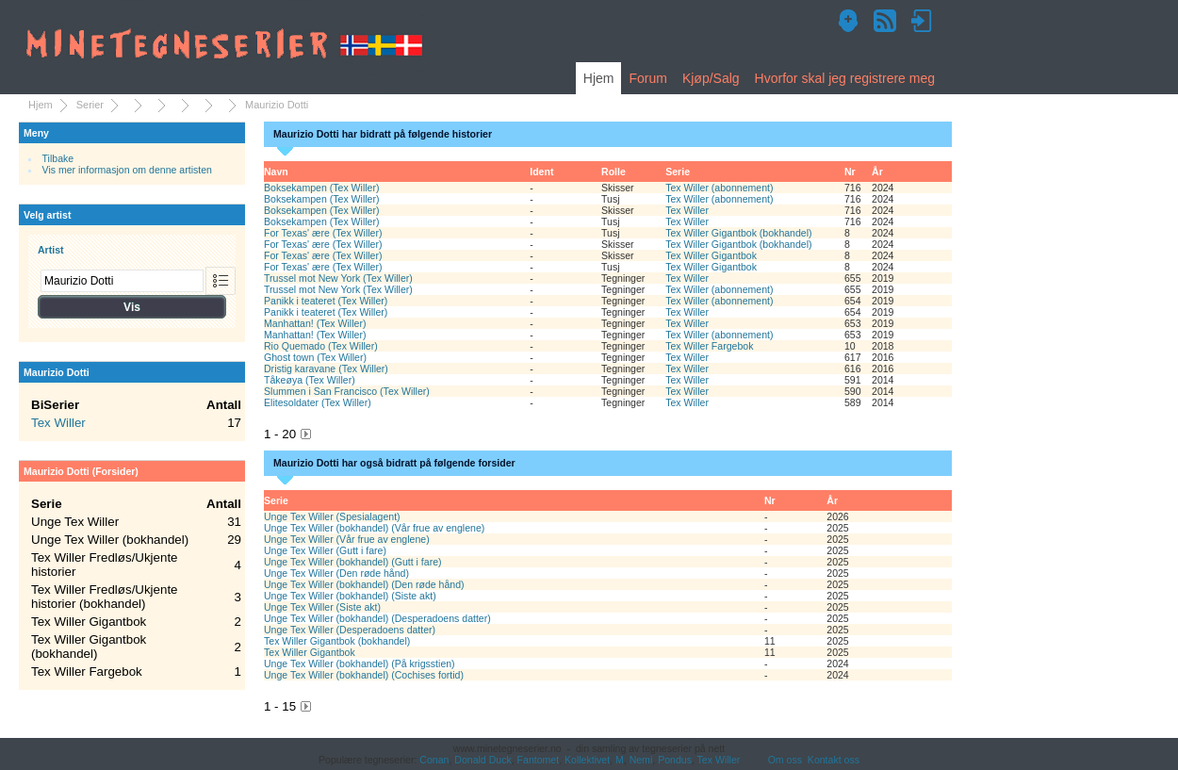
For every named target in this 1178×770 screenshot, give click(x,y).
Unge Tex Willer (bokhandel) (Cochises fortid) (364, 674)
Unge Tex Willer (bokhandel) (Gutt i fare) (353, 561)
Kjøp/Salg (711, 78)
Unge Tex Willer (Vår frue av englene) (347, 539)
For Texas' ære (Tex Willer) (323, 232)
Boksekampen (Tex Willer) (322, 187)
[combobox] (122, 281)
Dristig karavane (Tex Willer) (326, 368)
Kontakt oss (833, 759)
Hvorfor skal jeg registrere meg (845, 78)
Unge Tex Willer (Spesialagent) (332, 516)
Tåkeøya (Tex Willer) (309, 379)
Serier (90, 104)
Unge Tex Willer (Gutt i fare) (325, 550)
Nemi (641, 759)
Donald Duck (482, 759)
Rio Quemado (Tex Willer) (321, 346)
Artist (51, 249)
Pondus (675, 759)
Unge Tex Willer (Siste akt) (322, 607)
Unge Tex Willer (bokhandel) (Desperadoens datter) (377, 618)
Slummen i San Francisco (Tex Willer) (347, 391)
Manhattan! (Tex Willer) (315, 323)
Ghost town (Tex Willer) (315, 357)
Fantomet (538, 759)
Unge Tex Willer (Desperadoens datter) (349, 629)
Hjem (598, 78)
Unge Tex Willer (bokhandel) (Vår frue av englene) (374, 527)
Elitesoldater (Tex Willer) (317, 402)
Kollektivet (587, 759)
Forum (647, 78)
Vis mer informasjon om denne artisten (127, 169)
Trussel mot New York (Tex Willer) (338, 278)
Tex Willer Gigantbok (711, 255)
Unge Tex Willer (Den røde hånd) (336, 573)
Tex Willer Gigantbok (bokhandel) (738, 232)
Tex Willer (687, 210)
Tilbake (58, 158)
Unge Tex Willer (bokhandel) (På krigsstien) (359, 663)
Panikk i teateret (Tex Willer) (325, 300)
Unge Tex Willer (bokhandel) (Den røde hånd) (364, 584)
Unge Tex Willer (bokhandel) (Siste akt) (350, 595)
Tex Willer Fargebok (709, 346)
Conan (434, 759)
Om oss (785, 759)
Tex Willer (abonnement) (719, 187)
